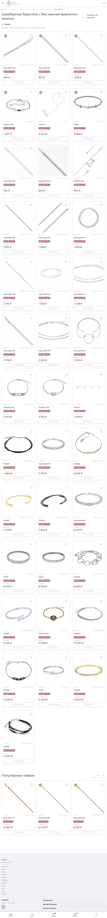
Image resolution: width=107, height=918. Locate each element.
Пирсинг (4, 877)
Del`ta (76, 124)
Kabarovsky (8, 124)
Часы (3, 891)
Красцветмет (9, 68)
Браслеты (4, 866)
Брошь (4, 869)
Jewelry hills (8, 407)
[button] (103, 775)
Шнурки (4, 894)
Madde (6, 464)
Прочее (4, 883)
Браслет (6, 65)
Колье (3, 872)
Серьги (4, 886)
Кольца (4, 874)
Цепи (3, 888)
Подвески (5, 880)
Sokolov (42, 124)
